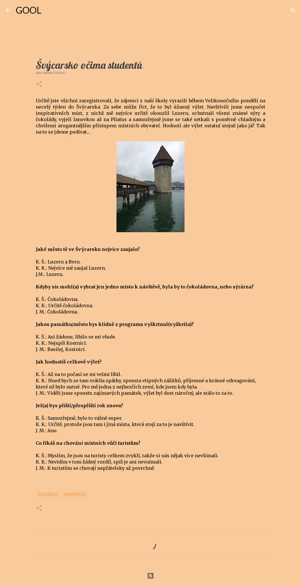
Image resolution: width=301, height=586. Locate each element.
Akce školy (48, 494)
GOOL (28, 10)
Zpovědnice (74, 494)
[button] (39, 84)
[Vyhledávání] (49, 10)
